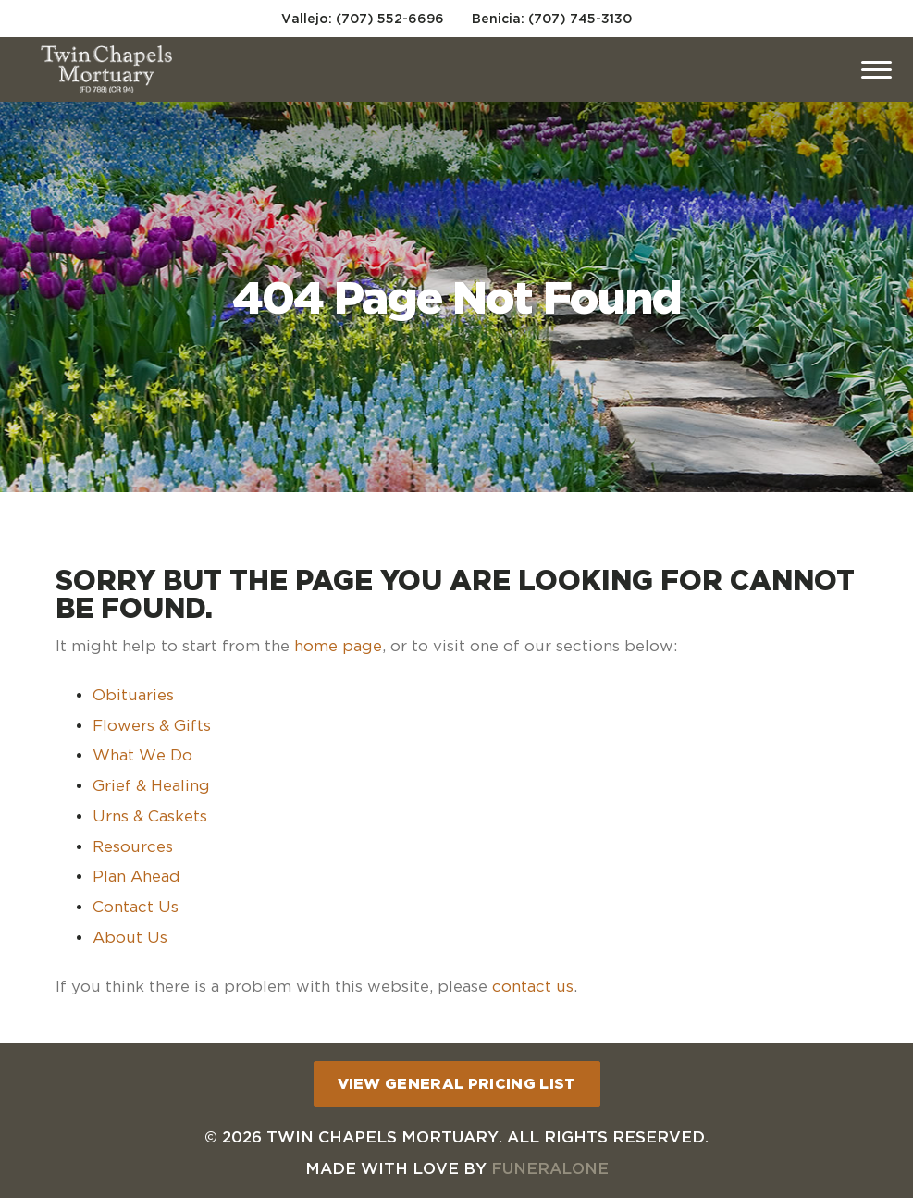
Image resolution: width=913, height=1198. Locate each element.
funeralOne (550, 1168)
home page (338, 645)
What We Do (142, 755)
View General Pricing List (457, 1083)
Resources (133, 846)
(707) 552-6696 (390, 18)
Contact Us (136, 906)
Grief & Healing (151, 785)
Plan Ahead (136, 876)
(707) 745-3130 (580, 18)
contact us (533, 986)
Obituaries (133, 694)
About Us (130, 937)
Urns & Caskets (150, 816)
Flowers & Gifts (152, 725)
